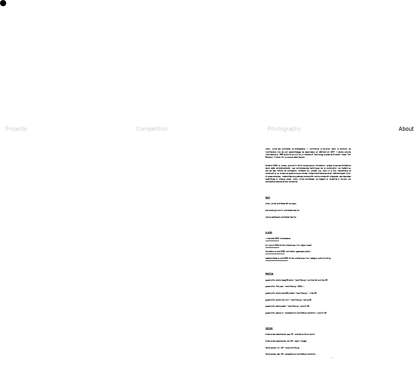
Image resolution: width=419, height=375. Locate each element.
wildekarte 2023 (272, 238)
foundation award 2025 (275, 251)
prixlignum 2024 (272, 245)
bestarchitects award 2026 (276, 258)
